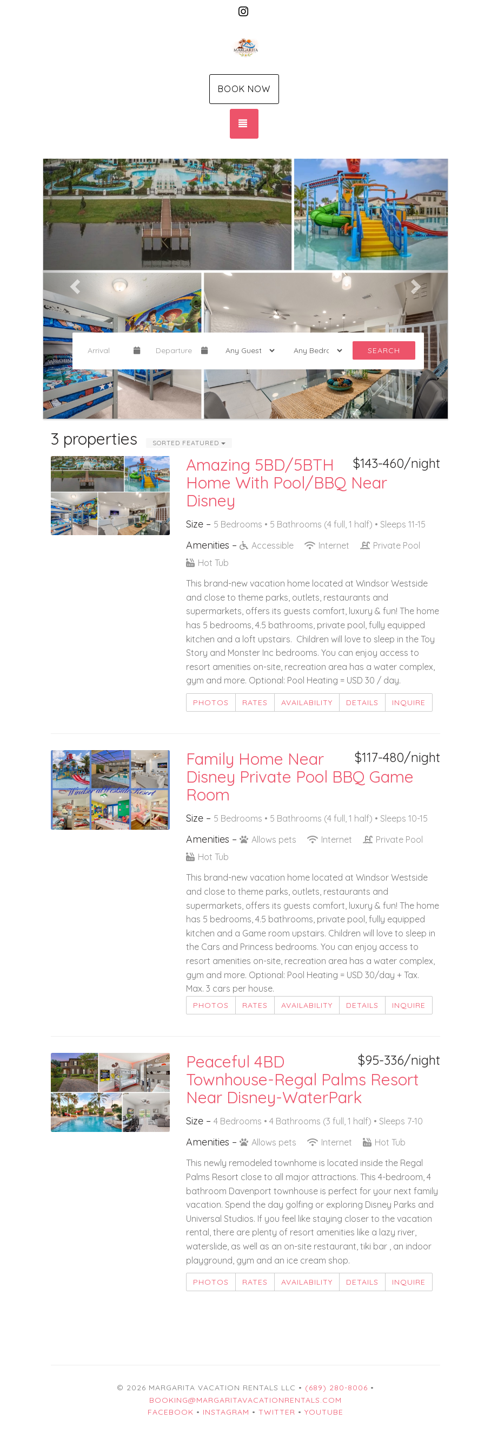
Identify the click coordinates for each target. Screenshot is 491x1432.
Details (362, 702)
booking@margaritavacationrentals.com (245, 1400)
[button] (73, 283)
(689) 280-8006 (336, 1387)
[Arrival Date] (106, 350)
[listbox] (245, 283)
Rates (255, 702)
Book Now (244, 88)
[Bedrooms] (314, 350)
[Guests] (246, 350)
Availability (307, 702)
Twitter (276, 1412)
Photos (211, 702)
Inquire (409, 702)
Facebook (171, 1412)
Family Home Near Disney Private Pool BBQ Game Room (300, 776)
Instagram (226, 1412)
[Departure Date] (174, 350)
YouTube (323, 1412)
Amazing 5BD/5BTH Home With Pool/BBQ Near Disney (286, 482)
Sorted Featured (188, 443)
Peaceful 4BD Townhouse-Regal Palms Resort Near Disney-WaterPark (302, 1079)
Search (384, 350)
